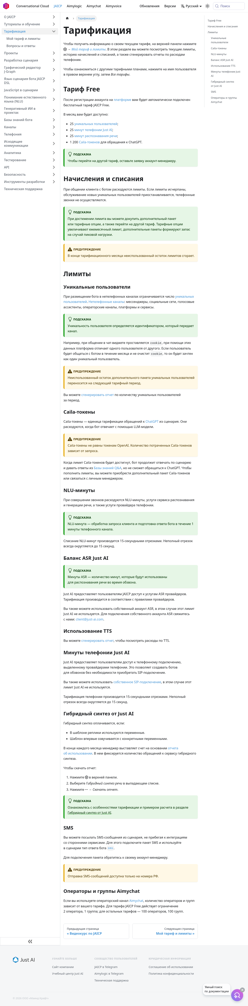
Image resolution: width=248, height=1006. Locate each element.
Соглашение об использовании (171, 967)
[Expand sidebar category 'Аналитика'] (53, 153)
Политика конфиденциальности (171, 973)
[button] (30, 24)
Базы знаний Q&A (107, 468)
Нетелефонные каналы (106, 301)
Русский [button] (189, 6)
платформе (122, 99)
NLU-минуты (219, 54)
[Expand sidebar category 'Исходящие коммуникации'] (53, 143)
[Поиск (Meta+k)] (229, 6)
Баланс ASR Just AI (222, 60)
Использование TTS (223, 66)
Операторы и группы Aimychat (224, 100)
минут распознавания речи (95, 136)
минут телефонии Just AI (93, 130)
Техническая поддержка (111, 980)
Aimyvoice (113, 6)
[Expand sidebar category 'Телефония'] (53, 134)
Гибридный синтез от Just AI (89, 812)
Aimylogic (74, 6)
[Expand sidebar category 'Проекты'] (53, 53)
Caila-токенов (89, 142)
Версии (170, 6)
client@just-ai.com (89, 619)
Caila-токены (219, 48)
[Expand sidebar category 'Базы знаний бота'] (53, 120)
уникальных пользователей (95, 124)
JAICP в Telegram (105, 967)
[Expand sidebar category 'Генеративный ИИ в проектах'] (53, 110)
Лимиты (213, 32)
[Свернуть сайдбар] (30, 941)
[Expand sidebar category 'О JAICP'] (53, 17)
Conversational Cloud (32, 6)
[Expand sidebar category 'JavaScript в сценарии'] (53, 90)
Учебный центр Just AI (67, 973)
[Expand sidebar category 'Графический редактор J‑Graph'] (53, 69)
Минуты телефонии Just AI (225, 74)
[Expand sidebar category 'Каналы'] (53, 127)
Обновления (149, 6)
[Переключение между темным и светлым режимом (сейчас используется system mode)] (207, 6)
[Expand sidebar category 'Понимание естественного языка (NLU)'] (53, 99)
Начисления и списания (223, 26)
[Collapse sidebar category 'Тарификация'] (53, 31)
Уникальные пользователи (219, 40)
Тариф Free (214, 20)
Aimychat (94, 6)
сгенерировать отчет (97, 395)
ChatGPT (151, 421)
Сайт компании (63, 967)
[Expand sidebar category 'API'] (53, 167)
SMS (213, 91)
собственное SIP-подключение (137, 682)
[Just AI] (24, 960)
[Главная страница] (67, 18)
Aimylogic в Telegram (108, 973)
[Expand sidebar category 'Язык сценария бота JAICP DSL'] (53, 81)
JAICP (58, 6)
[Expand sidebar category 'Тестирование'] (53, 160)
